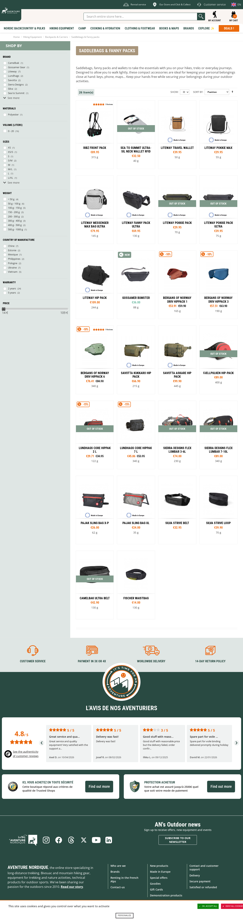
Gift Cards (156, 889)
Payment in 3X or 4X (92, 661)
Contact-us (117, 887)
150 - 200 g (14, 212)
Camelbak (13, 63)
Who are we (118, 866)
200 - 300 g (14, 216)
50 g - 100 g (14, 203)
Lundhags (13, 75)
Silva (10, 88)
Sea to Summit (16, 93)
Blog (23, 840)
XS (9, 147)
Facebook (58, 840)
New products (159, 866)
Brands (115, 871)
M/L (10, 169)
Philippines (14, 259)
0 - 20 (11, 131)
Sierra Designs (16, 84)
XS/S (10, 152)
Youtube (96, 840)
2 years (12, 288)
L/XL (10, 177)
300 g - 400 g (15, 220)
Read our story (72, 887)
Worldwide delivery (151, 661)
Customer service (33, 661)
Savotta (12, 80)
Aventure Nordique (28, 867)
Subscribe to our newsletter (177, 840)
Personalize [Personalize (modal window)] (124, 915)
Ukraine (12, 267)
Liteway (12, 71)
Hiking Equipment (32, 37)
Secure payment (200, 881)
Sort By (198, 92)
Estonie (12, 250)
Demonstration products (166, 895)
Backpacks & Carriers (56, 37)
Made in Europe (160, 871)
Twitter (83, 840)
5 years (12, 292)
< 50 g (11, 199)
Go (201, 16)
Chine (11, 246)
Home (16, 37)
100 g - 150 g (15, 207)
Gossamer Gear (16, 67)
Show (174, 92)
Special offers (158, 878)
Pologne (12, 263)
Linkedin (109, 840)
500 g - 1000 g (15, 229)
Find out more (99, 786)
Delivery (194, 875)
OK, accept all (208, 906)
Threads (71, 840)
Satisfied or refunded (203, 887)
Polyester (13, 114)
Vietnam (12, 271)
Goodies (155, 883)
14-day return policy (210, 661)
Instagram (46, 840)
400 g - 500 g (15, 225)
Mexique (13, 254)
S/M (10, 160)
